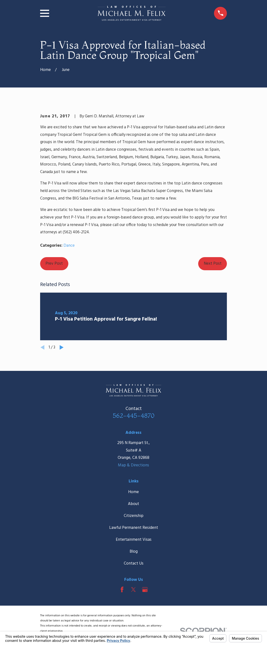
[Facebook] (122, 590)
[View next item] (61, 347)
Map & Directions (133, 465)
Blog (134, 551)
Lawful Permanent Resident (133, 527)
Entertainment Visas (133, 539)
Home (133, 492)
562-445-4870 (133, 415)
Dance (69, 245)
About (133, 504)
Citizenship (133, 516)
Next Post (213, 263)
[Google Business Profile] (145, 590)
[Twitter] (133, 590)
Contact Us (133, 563)
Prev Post (54, 263)
